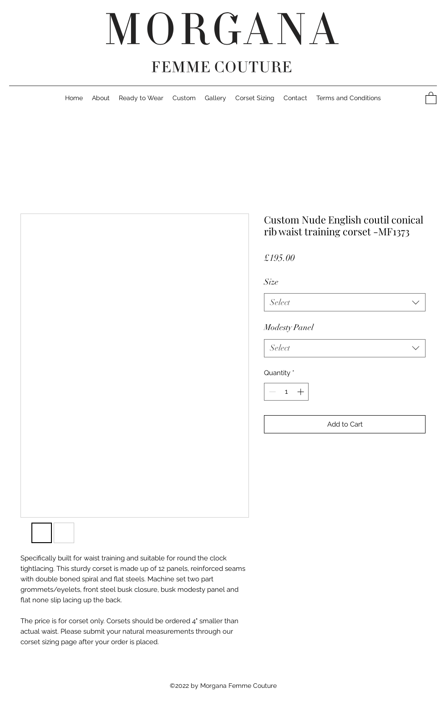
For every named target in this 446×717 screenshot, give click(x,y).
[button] (295, 98)
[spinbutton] (286, 391)
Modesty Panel (289, 327)
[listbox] (345, 302)
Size (271, 282)
